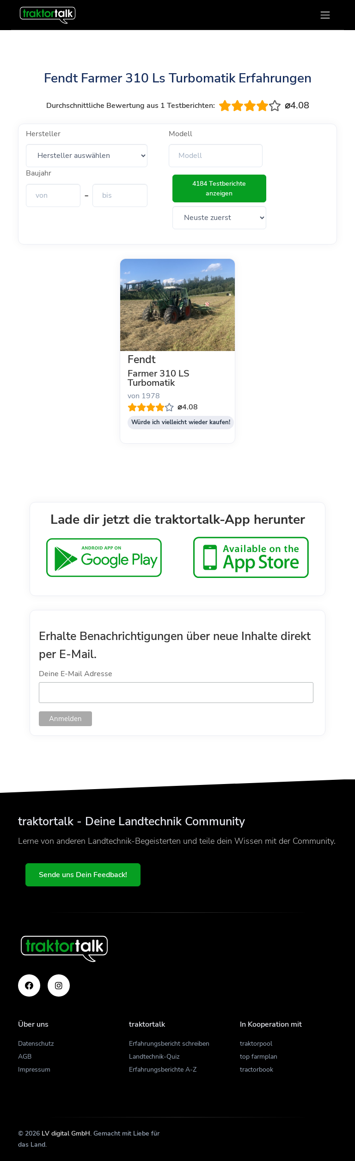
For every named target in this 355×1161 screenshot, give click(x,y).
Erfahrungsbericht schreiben (169, 1043)
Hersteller (43, 134)
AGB (24, 1056)
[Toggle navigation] (325, 15)
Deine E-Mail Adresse (75, 674)
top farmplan (258, 1056)
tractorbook (256, 1069)
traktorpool (256, 1043)
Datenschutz (36, 1043)
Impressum (34, 1069)
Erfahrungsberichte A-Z (162, 1069)
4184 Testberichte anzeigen (219, 188)
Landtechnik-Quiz (154, 1056)
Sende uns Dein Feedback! (83, 875)
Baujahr (38, 173)
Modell (180, 134)
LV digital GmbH (66, 1133)
